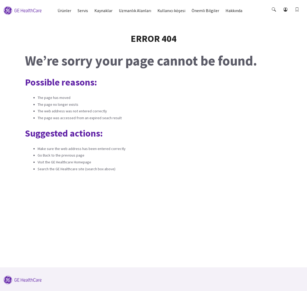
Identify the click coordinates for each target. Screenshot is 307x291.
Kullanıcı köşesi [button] (171, 10)
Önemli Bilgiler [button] (205, 10)
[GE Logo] (23, 10)
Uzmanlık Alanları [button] (135, 10)
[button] (274, 14)
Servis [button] (83, 10)
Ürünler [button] (64, 10)
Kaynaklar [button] (103, 10)
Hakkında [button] (234, 10)
